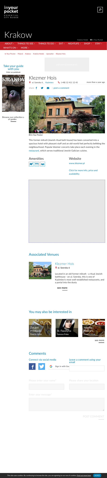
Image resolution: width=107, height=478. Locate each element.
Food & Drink (36, 334)
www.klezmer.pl (77, 163)
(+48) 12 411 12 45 (69, 83)
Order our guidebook (13, 72)
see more (62, 288)
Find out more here (84, 475)
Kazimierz (49, 83)
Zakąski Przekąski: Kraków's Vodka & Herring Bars (39, 329)
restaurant (34, 151)
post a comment (61, 88)
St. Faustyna (64, 331)
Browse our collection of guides (12, 118)
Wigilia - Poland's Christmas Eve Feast (92, 329)
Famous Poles (63, 334)
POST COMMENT (93, 419)
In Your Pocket (97, 40)
